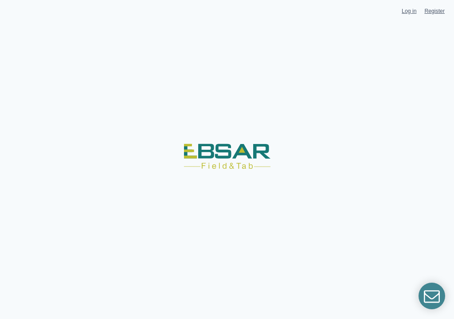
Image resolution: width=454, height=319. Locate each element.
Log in (409, 11)
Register (434, 11)
